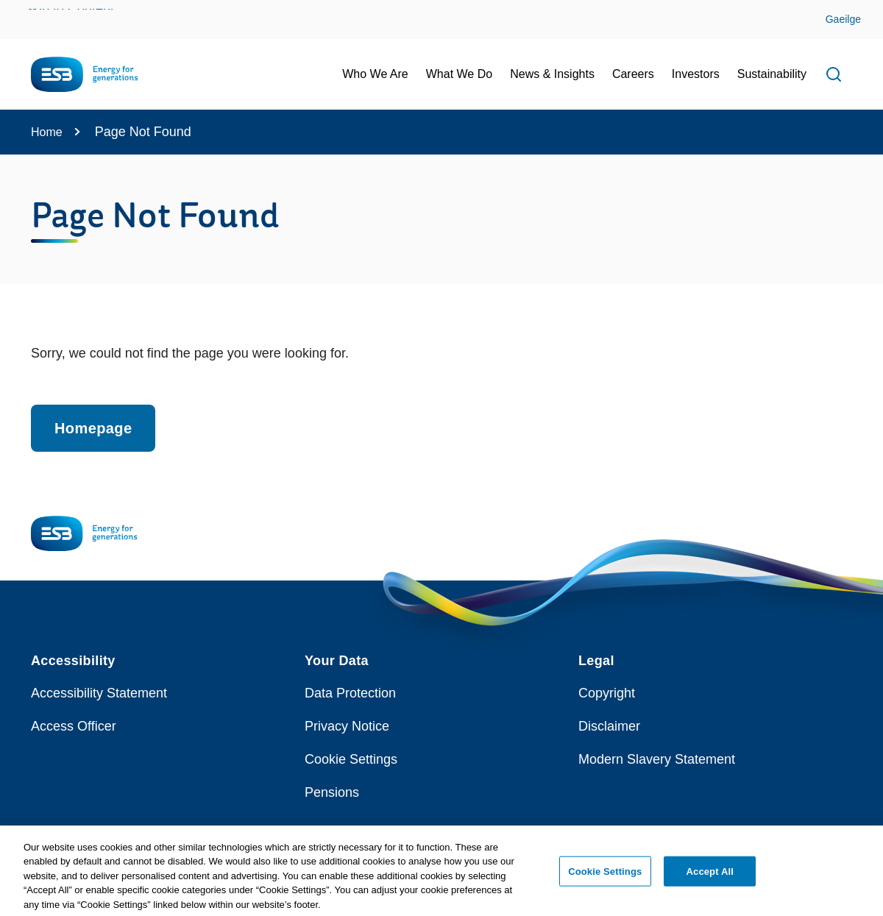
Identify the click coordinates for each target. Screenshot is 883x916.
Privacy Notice (347, 726)
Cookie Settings (351, 759)
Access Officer (73, 726)
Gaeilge (843, 19)
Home (47, 132)
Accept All (710, 875)
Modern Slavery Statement (656, 759)
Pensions (332, 792)
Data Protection (350, 693)
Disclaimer (609, 726)
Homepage (93, 428)
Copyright (606, 693)
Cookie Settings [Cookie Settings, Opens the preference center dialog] (605, 875)
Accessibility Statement (99, 693)
